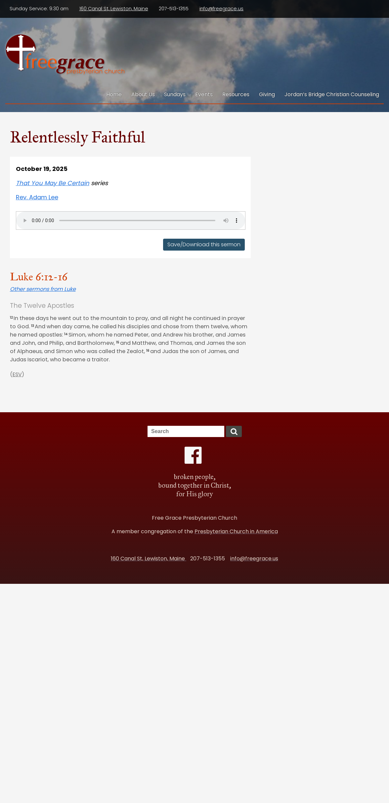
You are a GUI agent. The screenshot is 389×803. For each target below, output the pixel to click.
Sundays (175, 94)
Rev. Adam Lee (37, 197)
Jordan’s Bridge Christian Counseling (331, 94)
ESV (17, 374)
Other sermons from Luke (43, 289)
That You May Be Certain (52, 183)
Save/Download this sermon (203, 244)
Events (204, 94)
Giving (267, 94)
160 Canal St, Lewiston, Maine (113, 8)
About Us (143, 94)
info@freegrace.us (221, 8)
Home (114, 94)
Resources (235, 94)
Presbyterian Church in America (236, 531)
